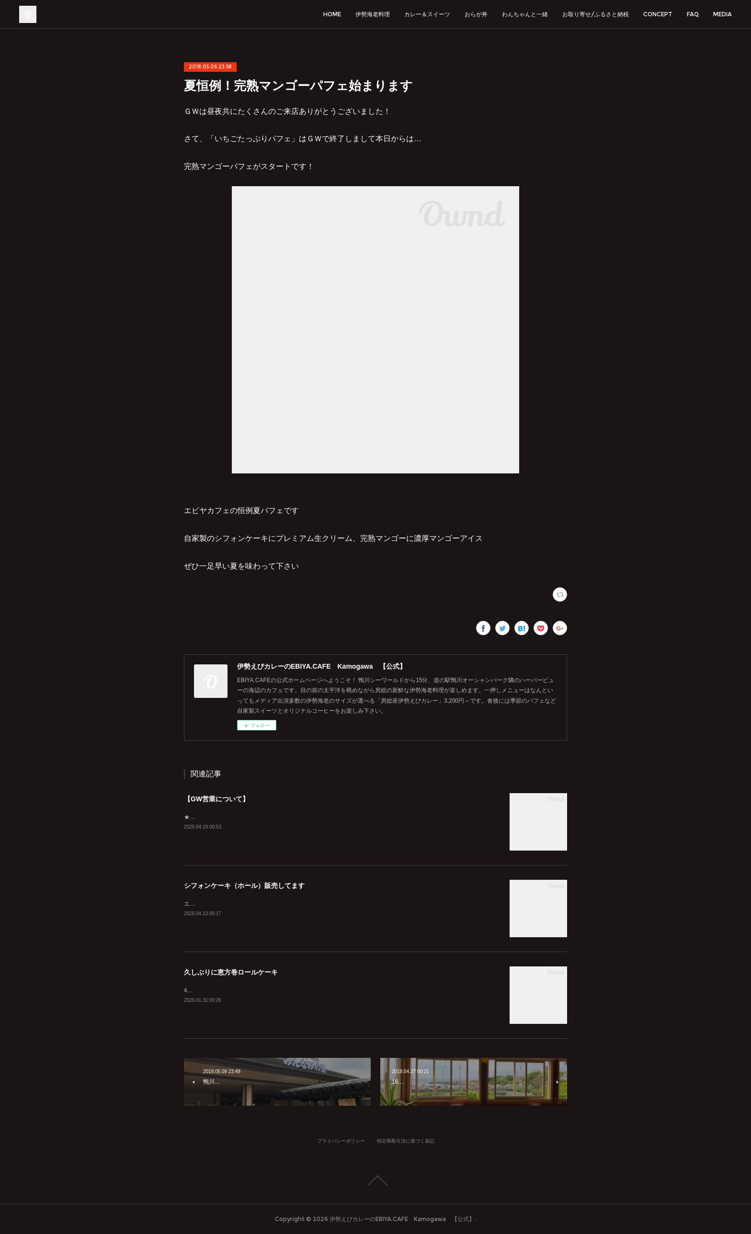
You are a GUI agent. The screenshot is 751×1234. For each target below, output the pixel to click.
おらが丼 (476, 14)
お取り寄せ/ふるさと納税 (595, 14)
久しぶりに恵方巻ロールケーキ (231, 972)
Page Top (375, 1180)
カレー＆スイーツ (427, 14)
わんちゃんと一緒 (525, 14)
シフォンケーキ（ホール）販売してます (244, 885)
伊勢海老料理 (372, 14)
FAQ (693, 14)
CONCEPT (657, 14)
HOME (332, 14)
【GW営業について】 (216, 799)
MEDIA (722, 14)
